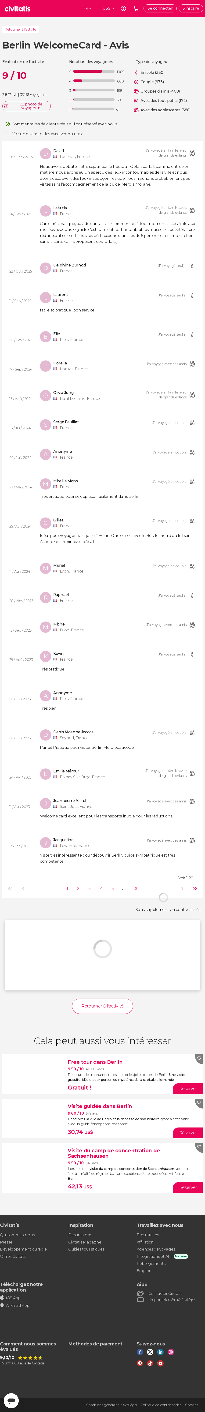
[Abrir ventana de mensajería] (11, 1400)
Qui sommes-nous (17, 1235)
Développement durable (23, 1249)
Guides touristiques (86, 1249)
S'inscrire (191, 8)
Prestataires (148, 1235)
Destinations (80, 1235)
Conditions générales (102, 1405)
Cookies (191, 1405)
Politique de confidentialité (161, 1405)
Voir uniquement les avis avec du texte (47, 134)
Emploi (143, 1271)
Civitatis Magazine (84, 1242)
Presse (6, 1242)
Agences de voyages (156, 1249)
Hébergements (151, 1263)
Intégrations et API (154, 1256)
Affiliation (145, 1242)
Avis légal (130, 1405)
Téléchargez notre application (21, 1286)
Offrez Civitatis (13, 1256)
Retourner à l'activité (20, 29)
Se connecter (160, 8)
